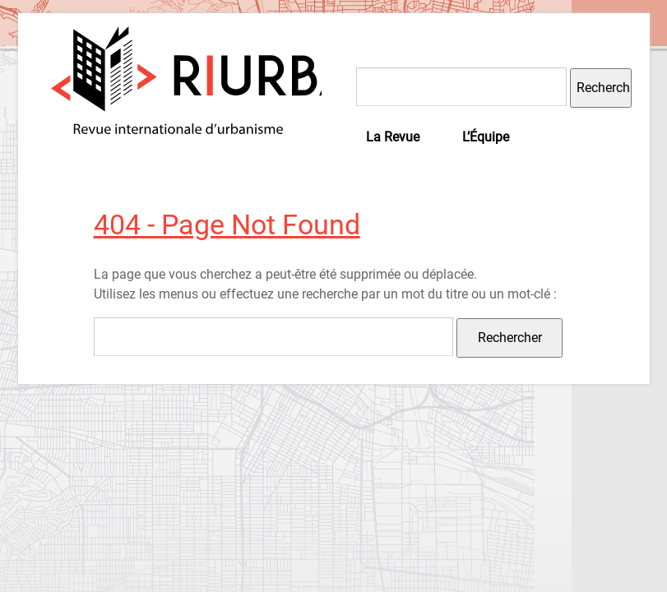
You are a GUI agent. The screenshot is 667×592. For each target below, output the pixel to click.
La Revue (392, 137)
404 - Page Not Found (227, 224)
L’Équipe (485, 137)
